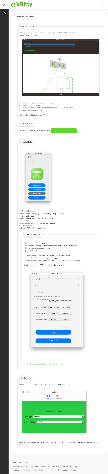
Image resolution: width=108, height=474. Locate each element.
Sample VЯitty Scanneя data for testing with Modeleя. (44, 364)
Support (53, 470)
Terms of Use (40, 470)
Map (74, 470)
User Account (26, 123)
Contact (65, 470)
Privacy (27, 470)
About (16, 470)
